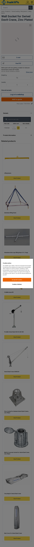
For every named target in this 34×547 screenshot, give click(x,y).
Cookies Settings (17, 284)
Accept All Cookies (17, 279)
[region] (17, 273)
